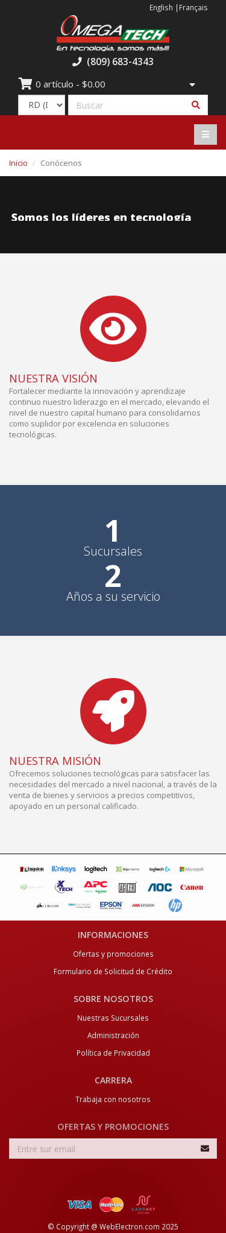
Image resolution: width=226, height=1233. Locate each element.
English (161, 7)
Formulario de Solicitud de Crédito (113, 971)
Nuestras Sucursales (113, 1017)
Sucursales (113, 551)
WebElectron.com (129, 1226)
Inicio (18, 162)
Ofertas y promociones (113, 954)
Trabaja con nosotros (113, 1099)
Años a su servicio (113, 597)
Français (193, 7)
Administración (113, 1035)
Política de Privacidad (113, 1052)
